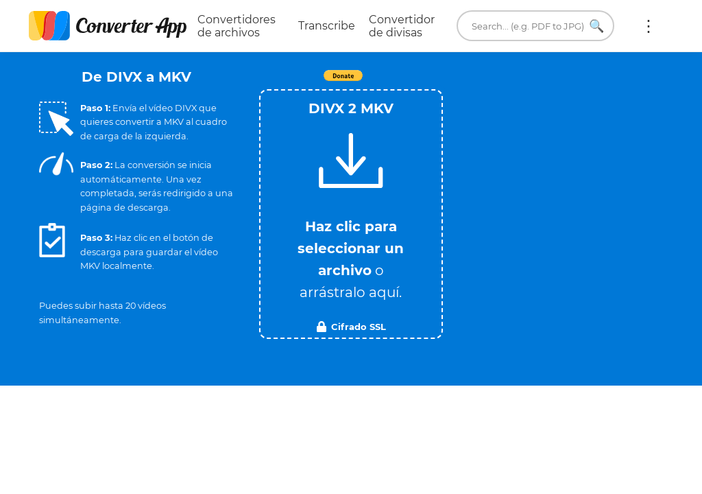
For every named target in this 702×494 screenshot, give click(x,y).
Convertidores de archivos (236, 26)
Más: (648, 26)
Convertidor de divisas (402, 26)
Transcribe (326, 25)
